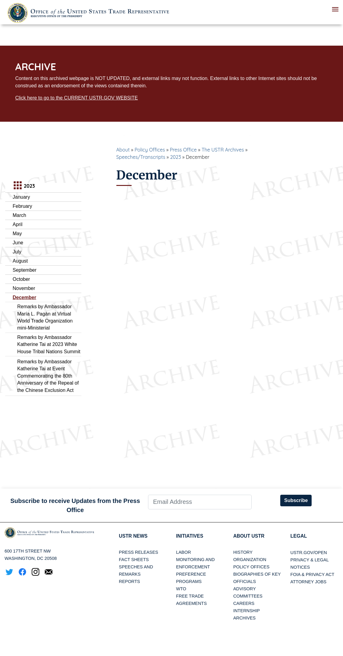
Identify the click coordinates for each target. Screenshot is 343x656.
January (21, 197)
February (22, 206)
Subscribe (296, 500)
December (24, 297)
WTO (181, 589)
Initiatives (190, 536)
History (243, 552)
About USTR (249, 536)
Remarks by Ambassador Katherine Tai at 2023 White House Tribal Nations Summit (48, 344)
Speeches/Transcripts (140, 157)
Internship (246, 611)
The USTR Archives (223, 150)
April (18, 224)
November (24, 288)
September (25, 270)
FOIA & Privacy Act (312, 574)
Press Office (183, 150)
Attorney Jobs (308, 581)
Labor (183, 552)
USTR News (133, 536)
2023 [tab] (23, 186)
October (21, 279)
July (17, 251)
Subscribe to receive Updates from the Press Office (75, 505)
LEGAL (298, 536)
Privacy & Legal (309, 559)
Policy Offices (150, 150)
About (123, 150)
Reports (129, 581)
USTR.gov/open (308, 552)
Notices (300, 567)
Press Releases (138, 552)
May (17, 233)
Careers (244, 603)
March (19, 215)
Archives (244, 618)
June (18, 242)
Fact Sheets (134, 559)
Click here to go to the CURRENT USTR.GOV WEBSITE (76, 97)
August (20, 260)
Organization (249, 559)
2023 (175, 157)
